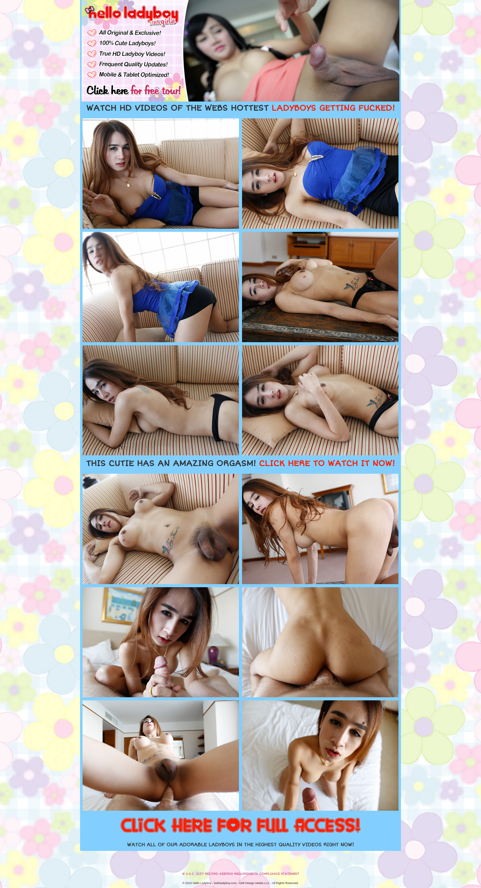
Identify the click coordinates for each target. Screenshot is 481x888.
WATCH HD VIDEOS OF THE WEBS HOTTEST (240, 108)
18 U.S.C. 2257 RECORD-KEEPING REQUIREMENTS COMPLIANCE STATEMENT (240, 874)
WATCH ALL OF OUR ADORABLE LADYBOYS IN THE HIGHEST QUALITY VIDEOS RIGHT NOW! (240, 845)
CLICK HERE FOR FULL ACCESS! (240, 826)
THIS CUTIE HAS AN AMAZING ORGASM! (240, 463)
